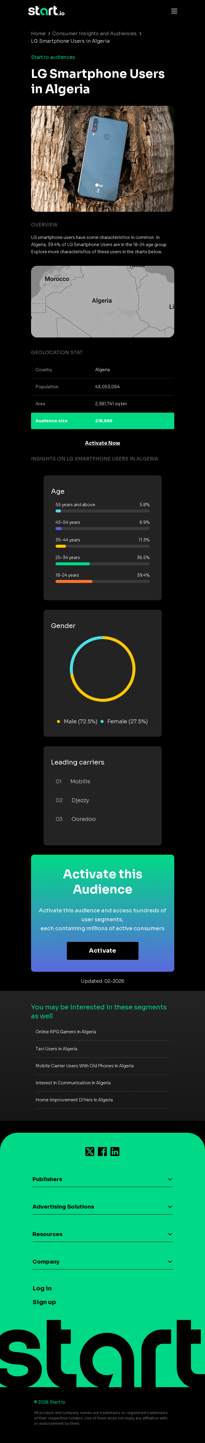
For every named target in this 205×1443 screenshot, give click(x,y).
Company (46, 1261)
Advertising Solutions (63, 1206)
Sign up (44, 1302)
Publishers (47, 1179)
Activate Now (102, 443)
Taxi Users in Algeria (56, 1048)
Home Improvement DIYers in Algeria (74, 1100)
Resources (47, 1234)
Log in (42, 1288)
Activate (102, 950)
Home (38, 33)
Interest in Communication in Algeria (73, 1083)
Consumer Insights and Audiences (94, 33)
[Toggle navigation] (172, 10)
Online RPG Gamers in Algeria (66, 1031)
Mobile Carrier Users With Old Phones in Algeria (85, 1066)
